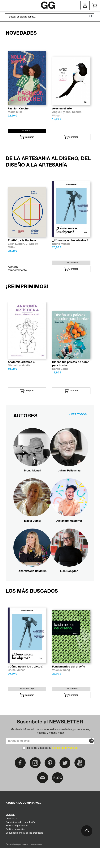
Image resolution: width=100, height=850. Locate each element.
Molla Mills (15, 112)
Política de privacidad (17, 826)
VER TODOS (79, 414)
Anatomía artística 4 (21, 362)
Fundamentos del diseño (68, 667)
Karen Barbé (60, 369)
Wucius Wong (61, 670)
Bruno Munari (61, 244)
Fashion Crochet (18, 109)
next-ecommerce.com (32, 845)
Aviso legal (11, 819)
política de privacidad (65, 748)
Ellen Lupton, (17, 244)
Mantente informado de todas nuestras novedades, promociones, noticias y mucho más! (50, 731)
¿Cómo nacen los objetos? (70, 240)
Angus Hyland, (62, 112)
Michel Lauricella (19, 365)
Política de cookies (15, 829)
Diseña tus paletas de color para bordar (70, 364)
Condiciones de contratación (21, 822)
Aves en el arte (62, 109)
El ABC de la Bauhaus (22, 240)
